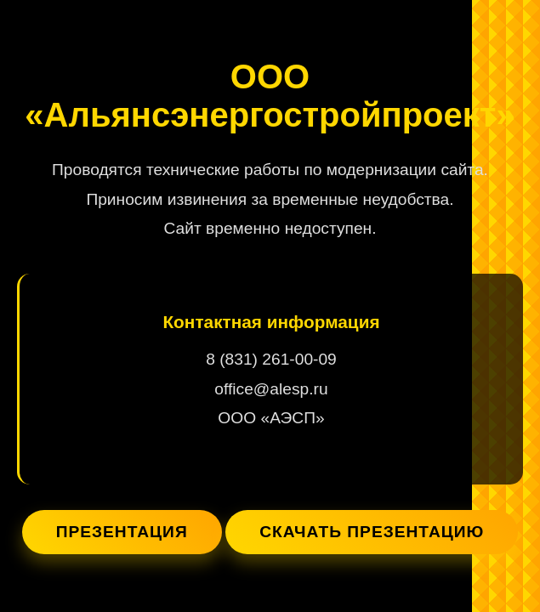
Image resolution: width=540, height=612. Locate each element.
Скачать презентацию (371, 532)
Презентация (122, 532)
